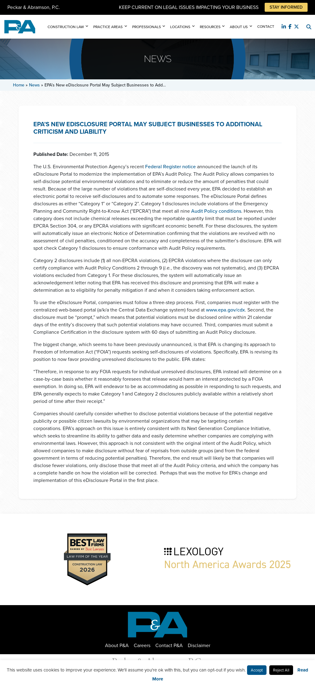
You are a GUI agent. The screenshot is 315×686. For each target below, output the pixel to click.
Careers (142, 645)
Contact (265, 26)
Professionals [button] (146, 27)
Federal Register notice (170, 166)
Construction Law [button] (66, 27)
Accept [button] (257, 670)
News (34, 85)
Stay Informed (286, 7)
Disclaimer (199, 645)
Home (18, 85)
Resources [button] (210, 27)
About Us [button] (239, 27)
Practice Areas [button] (108, 27)
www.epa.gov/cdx (225, 309)
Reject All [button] (281, 670)
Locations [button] (180, 27)
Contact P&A (169, 645)
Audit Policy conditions (216, 211)
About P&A (117, 645)
